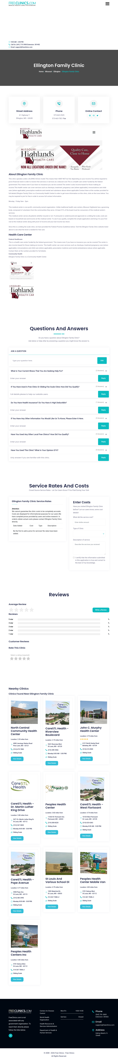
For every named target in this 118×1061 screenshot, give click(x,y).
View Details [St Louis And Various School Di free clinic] (52, 907)
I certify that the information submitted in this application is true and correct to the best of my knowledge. (90, 560)
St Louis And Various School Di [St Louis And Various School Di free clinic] (57, 880)
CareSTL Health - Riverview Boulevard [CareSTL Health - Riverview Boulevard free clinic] (57, 732)
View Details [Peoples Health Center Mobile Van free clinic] (86, 907)
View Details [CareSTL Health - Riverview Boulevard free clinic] (52, 763)
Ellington (57, 72)
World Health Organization (44, 1018)
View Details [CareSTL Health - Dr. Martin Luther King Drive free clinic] (17, 838)
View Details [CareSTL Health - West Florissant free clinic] (86, 836)
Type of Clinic (78, 528)
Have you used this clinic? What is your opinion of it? (34, 450)
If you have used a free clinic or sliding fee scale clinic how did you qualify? (45, 387)
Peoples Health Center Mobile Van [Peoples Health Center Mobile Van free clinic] (92, 880)
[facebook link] (10, 1035)
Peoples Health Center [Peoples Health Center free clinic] (55, 806)
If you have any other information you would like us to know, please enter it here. (47, 418)
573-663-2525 (59, 115)
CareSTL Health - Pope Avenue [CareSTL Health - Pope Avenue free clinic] (22, 881)
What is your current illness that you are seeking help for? (37, 371)
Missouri (48, 72)
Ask (102, 360)
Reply (103, 378)
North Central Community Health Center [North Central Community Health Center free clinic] (24, 731)
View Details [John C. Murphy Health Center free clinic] (86, 759)
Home (41, 72)
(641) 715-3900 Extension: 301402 (28, 44)
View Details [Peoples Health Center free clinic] (52, 832)
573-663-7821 (57, 118)
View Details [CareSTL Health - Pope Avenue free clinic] (17, 911)
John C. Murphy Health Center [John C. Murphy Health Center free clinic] (91, 729)
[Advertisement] (59, 23)
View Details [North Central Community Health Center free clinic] (17, 759)
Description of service (81, 540)
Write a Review (101, 610)
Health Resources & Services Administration (48, 1025)
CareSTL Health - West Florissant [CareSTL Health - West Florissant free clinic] (91, 806)
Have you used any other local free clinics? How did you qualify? (40, 434)
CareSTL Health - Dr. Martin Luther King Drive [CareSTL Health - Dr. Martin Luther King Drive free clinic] (22, 807)
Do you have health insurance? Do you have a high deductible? (39, 403)
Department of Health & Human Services (48, 1031)
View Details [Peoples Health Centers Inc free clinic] (17, 979)
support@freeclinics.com (23, 47)
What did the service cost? (83, 517)
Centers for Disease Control (47, 1012)
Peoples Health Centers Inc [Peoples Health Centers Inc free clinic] (21, 953)
